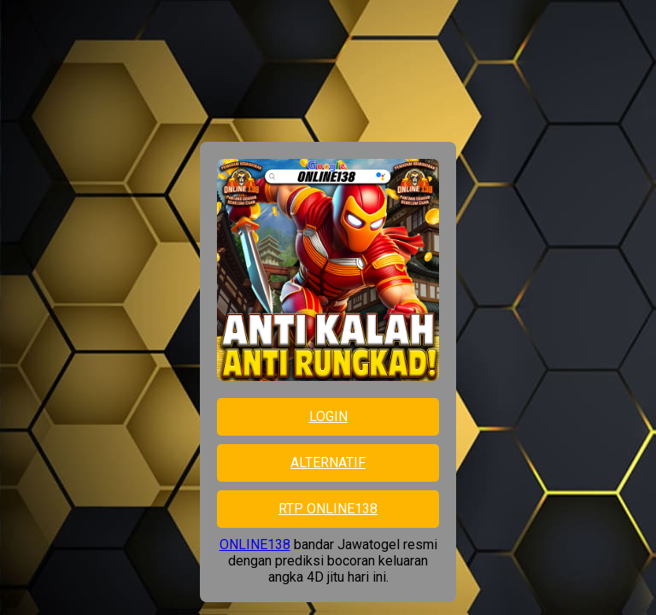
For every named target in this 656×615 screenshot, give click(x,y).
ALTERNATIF (328, 462)
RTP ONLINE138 (328, 509)
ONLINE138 (255, 544)
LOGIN (328, 416)
